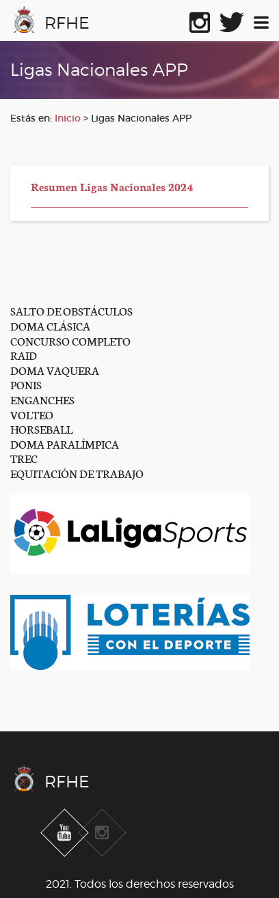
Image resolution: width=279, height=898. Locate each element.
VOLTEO (31, 414)
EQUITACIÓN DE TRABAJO (77, 473)
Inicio (68, 118)
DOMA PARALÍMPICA (64, 443)
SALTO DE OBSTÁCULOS (71, 310)
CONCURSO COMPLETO (70, 340)
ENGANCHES (42, 399)
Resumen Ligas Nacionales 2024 (112, 186)
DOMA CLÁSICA (50, 325)
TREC (24, 458)
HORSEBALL (41, 428)
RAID (23, 355)
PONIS (26, 384)
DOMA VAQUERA (54, 370)
